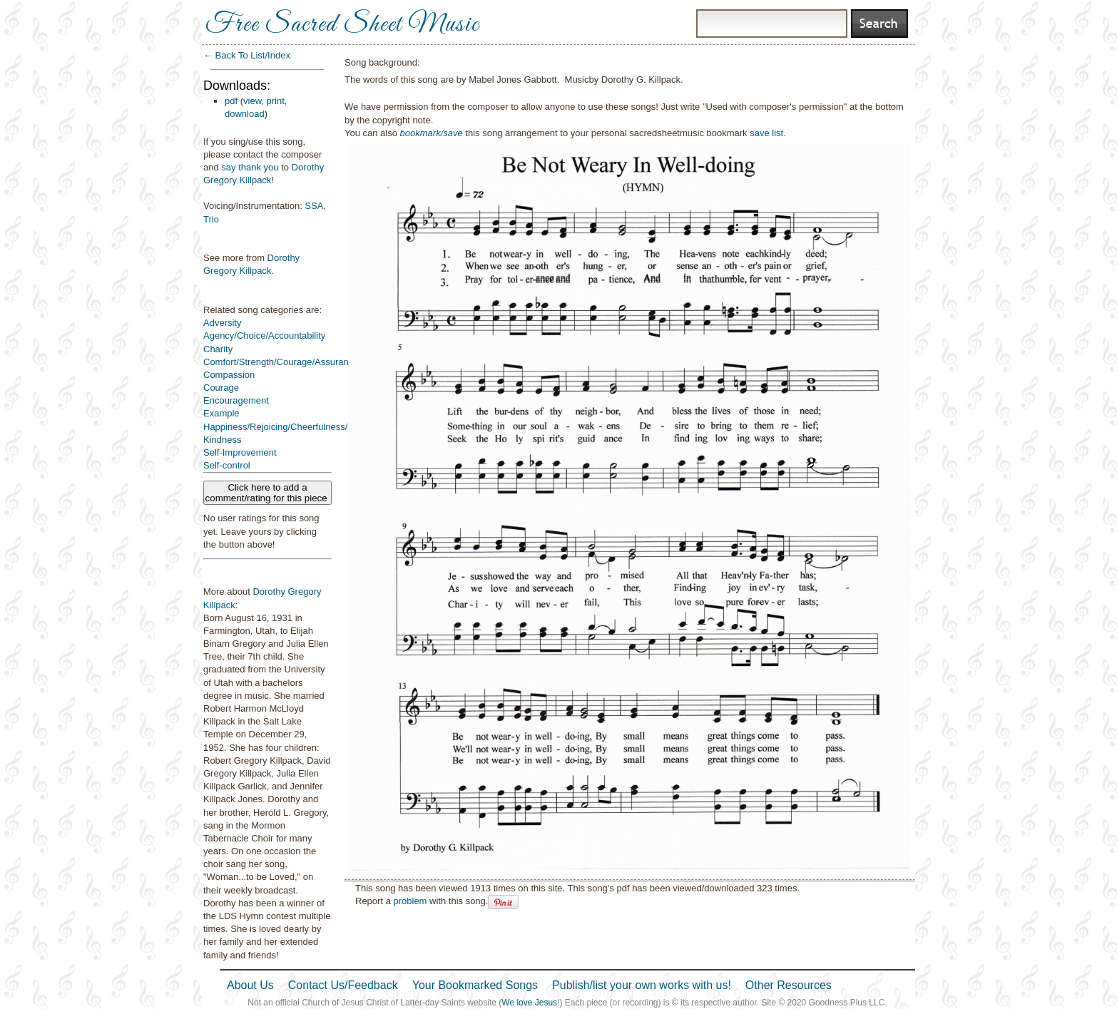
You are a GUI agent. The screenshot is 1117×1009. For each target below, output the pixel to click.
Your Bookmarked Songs (475, 985)
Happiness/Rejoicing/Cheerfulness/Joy (282, 426)
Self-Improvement (240, 452)
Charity (218, 349)
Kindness (222, 439)
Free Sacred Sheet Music (342, 25)
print (276, 101)
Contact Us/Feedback (343, 985)
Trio (211, 219)
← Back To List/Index (246, 55)
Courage (221, 387)
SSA (314, 205)
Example (221, 413)
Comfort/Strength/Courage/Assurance (281, 362)
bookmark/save (431, 133)
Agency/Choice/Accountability (264, 335)
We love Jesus (529, 1003)
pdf (231, 101)
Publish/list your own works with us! (641, 985)
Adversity (222, 322)
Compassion (229, 374)
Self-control (226, 465)
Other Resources (788, 985)
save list (766, 133)
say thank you (249, 167)
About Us (250, 985)
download (245, 113)
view (252, 101)
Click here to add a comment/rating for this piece (267, 492)
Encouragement (236, 400)
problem (410, 901)
